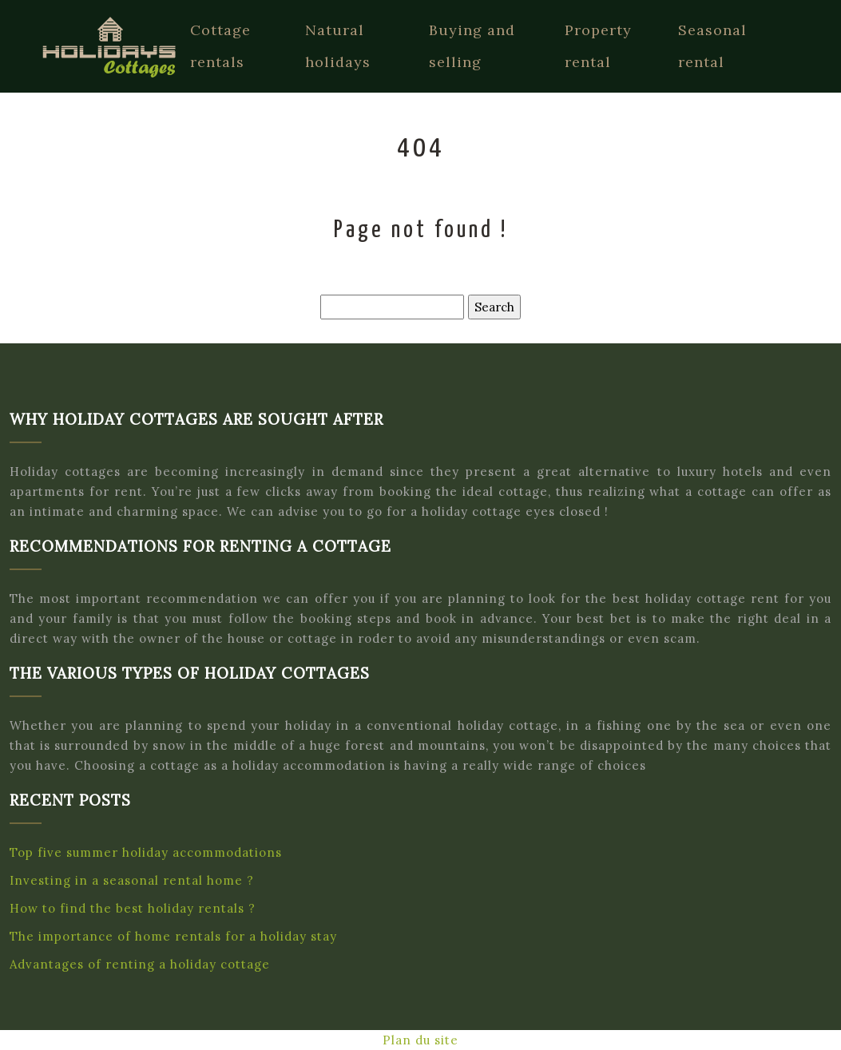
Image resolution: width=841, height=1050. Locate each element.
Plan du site (420, 1040)
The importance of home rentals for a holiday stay (173, 936)
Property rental (598, 46)
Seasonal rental (712, 46)
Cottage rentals (220, 46)
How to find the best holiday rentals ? (133, 908)
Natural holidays (338, 46)
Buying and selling (472, 46)
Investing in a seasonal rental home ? (132, 880)
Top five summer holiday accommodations (146, 852)
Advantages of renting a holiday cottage (140, 964)
